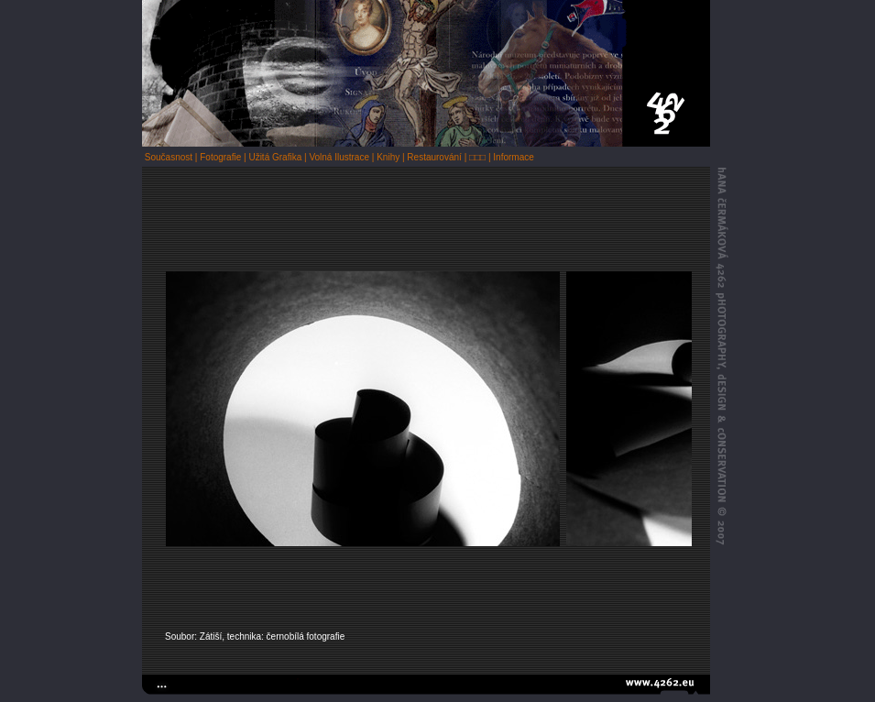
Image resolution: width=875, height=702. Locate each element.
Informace (513, 157)
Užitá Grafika (274, 157)
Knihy (388, 157)
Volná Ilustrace (339, 157)
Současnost (168, 157)
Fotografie (220, 157)
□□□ (477, 157)
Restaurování (434, 157)
